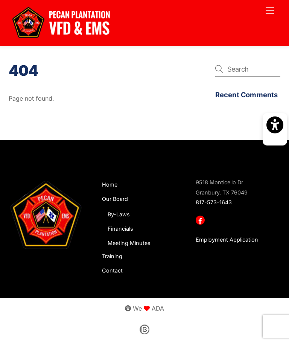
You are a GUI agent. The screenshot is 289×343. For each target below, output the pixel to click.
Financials (120, 228)
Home (109, 184)
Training (112, 256)
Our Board (115, 199)
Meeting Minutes (129, 243)
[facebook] (201, 219)
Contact (112, 270)
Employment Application (227, 239)
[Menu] (269, 10)
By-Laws (119, 214)
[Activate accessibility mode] (275, 129)
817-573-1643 (214, 202)
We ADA (144, 308)
